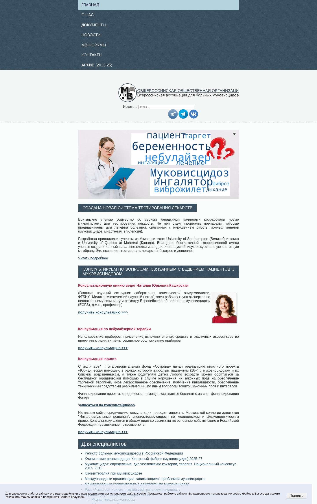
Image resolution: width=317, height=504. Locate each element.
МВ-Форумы (93, 45)
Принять (297, 495)
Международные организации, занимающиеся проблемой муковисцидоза (145, 479)
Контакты (91, 55)
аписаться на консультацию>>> (107, 405)
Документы (93, 25)
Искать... (130, 106)
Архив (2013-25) (96, 65)
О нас (87, 15)
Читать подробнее (93, 258)
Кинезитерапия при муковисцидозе (113, 473)
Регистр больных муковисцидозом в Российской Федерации (134, 453)
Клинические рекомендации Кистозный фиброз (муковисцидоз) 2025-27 (143, 459)
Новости (91, 35)
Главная (90, 5)
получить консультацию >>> (103, 312)
